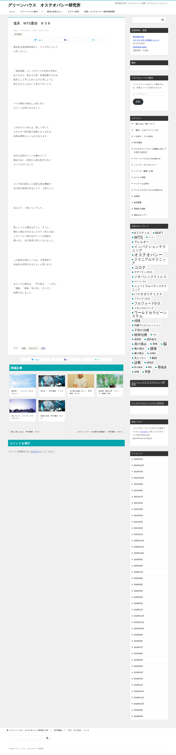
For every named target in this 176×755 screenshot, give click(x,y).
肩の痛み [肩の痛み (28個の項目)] (140, 344)
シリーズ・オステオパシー (145, 165)
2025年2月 (138, 459)
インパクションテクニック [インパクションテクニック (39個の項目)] (149, 248)
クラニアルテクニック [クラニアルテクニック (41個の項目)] (149, 261)
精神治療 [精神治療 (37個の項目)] (140, 335)
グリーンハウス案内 (29, 11)
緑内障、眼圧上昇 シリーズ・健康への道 (109, 392)
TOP (29, 730)
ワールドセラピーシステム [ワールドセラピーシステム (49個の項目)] (149, 314)
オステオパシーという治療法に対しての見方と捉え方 (150, 150)
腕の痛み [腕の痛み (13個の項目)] (139, 348)
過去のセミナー (140, 215)
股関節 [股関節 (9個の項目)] (137, 339)
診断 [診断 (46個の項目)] (137, 362)
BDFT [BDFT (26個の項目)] (159, 233)
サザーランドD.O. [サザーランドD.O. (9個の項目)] (143, 272)
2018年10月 (139, 704)
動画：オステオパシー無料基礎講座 (100, 11)
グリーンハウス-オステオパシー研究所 (148, 383)
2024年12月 (139, 465)
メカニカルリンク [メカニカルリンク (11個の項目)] (144, 308)
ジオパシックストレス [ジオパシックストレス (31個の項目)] (150, 276)
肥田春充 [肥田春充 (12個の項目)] (151, 339)
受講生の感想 (139, 209)
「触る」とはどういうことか (146, 130)
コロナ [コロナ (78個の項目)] (140, 267)
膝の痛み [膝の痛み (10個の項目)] (139, 353)
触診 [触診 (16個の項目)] (154, 357)
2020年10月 (139, 553)
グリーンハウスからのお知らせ (147, 158)
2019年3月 (138, 672)
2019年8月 (138, 641)
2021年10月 (139, 478)
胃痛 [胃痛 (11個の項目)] (155, 344)
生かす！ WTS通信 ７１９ (52, 391)
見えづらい (33, 348)
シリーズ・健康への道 (143, 171)
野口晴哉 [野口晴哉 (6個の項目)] (138, 367)
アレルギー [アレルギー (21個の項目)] (141, 242)
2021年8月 (138, 490)
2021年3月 (138, 522)
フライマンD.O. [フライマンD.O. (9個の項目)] (142, 298)
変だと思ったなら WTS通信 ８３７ (25, 432)
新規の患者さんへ (54, 11)
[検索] (149, 20)
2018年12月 (139, 691)
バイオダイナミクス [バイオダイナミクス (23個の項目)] (148, 294)
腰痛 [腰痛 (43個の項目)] (153, 348)
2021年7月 (138, 497)
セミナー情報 (139, 177)
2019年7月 (138, 647)
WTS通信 (18, 34)
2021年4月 (138, 515)
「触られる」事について (144, 124)
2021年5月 (138, 509)
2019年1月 (138, 685)
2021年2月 (138, 528)
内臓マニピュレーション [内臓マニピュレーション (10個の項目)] (147, 325)
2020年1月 (138, 610)
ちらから (144, 431)
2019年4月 (138, 666)
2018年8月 (138, 716)
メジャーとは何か (141, 183)
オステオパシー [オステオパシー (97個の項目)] (148, 255)
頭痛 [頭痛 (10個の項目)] (136, 371)
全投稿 (137, 196)
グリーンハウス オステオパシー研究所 (45, 5)
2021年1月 (138, 534)
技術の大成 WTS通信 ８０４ (52, 417)
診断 (43, 348)
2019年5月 (138, 660)
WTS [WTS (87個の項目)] (138, 237)
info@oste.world (140, 47)
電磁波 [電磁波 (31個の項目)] (162, 367)
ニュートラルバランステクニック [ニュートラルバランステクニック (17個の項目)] (149, 288)
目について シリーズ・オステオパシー (22, 417)
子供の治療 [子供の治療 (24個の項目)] (141, 330)
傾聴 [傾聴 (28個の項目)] (137, 320)
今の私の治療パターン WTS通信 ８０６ (81, 392)
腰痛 (24, 348)
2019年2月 (138, 679)
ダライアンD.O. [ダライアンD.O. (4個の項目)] (140, 281)
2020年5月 (138, 584)
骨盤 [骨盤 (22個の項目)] (148, 371)
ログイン (36, 451)
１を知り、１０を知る (143, 136)
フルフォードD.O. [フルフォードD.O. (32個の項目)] (147, 303)
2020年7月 (138, 572)
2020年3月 (138, 597)
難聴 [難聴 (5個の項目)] (150, 367)
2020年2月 (138, 603)
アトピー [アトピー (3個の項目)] (151, 237)
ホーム (12, 11)
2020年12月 (139, 541)
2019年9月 (138, 635)
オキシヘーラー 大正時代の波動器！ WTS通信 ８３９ (100, 432)
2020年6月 (138, 578)
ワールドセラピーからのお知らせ (148, 190)
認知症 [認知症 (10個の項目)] (150, 362)
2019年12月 (139, 616)
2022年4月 (138, 471)
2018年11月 (139, 697)
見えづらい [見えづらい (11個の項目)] (140, 358)
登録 (138, 101)
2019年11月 (139, 622)
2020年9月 (138, 559)
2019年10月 (139, 628)
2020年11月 (139, 547)
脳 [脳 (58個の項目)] (165, 344)
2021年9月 (138, 484)
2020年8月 (138, 566)
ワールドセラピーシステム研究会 (147, 403)
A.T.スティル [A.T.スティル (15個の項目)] (142, 232)
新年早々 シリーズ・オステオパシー (22, 392)
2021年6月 (138, 503)
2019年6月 (138, 653)
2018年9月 (138, 710)
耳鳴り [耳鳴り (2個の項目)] (155, 334)
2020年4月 (138, 591)
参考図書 (138, 202)
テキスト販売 (73, 11)
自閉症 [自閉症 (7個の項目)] (153, 353)
